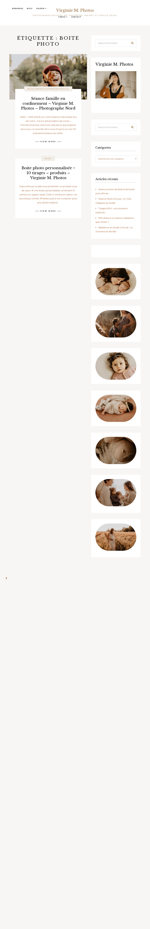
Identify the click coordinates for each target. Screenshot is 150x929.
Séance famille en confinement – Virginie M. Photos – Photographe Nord (48, 103)
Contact (76, 17)
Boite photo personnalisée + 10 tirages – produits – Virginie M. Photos (48, 173)
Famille (64, 89)
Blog (30, 8)
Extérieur (51, 89)
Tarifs (63, 17)
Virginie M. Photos (75, 10)
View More (48, 142)
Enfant (39, 89)
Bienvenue (17, 8)
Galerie (41, 8)
